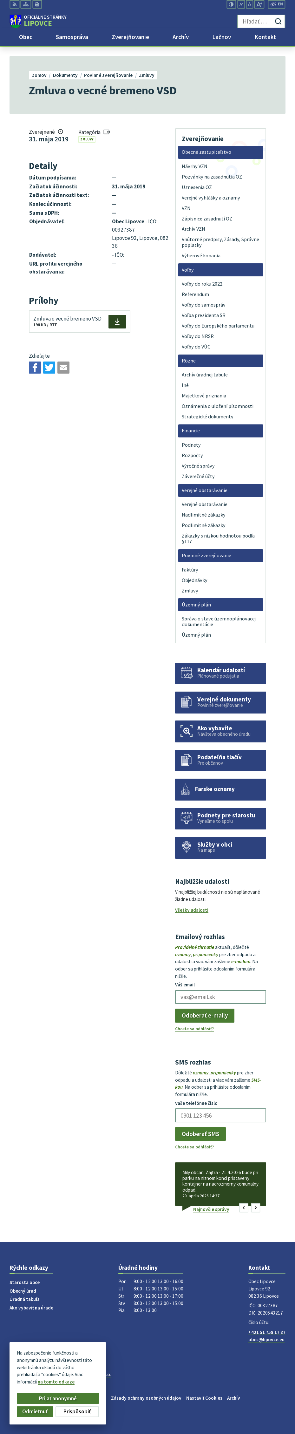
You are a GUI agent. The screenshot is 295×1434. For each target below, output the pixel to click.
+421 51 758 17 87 (266, 1332)
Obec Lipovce (58, 1380)
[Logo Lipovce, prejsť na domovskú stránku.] (38, 22)
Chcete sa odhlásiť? (194, 1029)
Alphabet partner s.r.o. (87, 1374)
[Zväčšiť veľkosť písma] (259, 4)
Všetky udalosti (191, 910)
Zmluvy (87, 139)
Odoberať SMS (200, 1134)
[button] (243, 1207)
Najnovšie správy (211, 1209)
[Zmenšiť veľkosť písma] (241, 4)
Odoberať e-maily (205, 1015)
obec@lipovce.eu (266, 1339)
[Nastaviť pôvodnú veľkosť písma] (249, 4)
